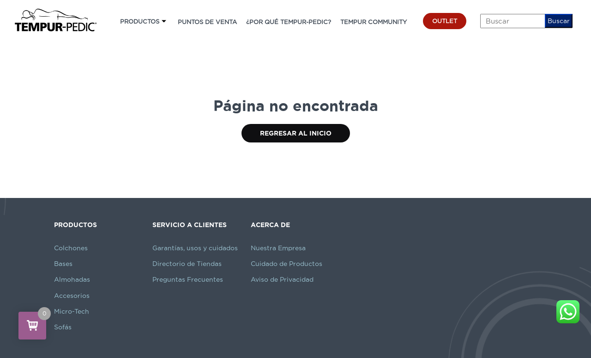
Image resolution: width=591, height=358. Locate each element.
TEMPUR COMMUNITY (373, 22)
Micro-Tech (71, 311)
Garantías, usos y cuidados (195, 248)
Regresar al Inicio (296, 133)
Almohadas (72, 279)
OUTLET (444, 21)
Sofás (63, 327)
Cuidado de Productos (286, 263)
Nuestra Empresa (278, 248)
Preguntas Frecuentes (187, 279)
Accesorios (72, 295)
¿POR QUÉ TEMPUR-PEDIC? (288, 22)
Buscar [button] (559, 21)
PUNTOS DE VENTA (207, 22)
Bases (63, 263)
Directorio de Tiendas (187, 263)
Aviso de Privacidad (282, 279)
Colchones (71, 248)
